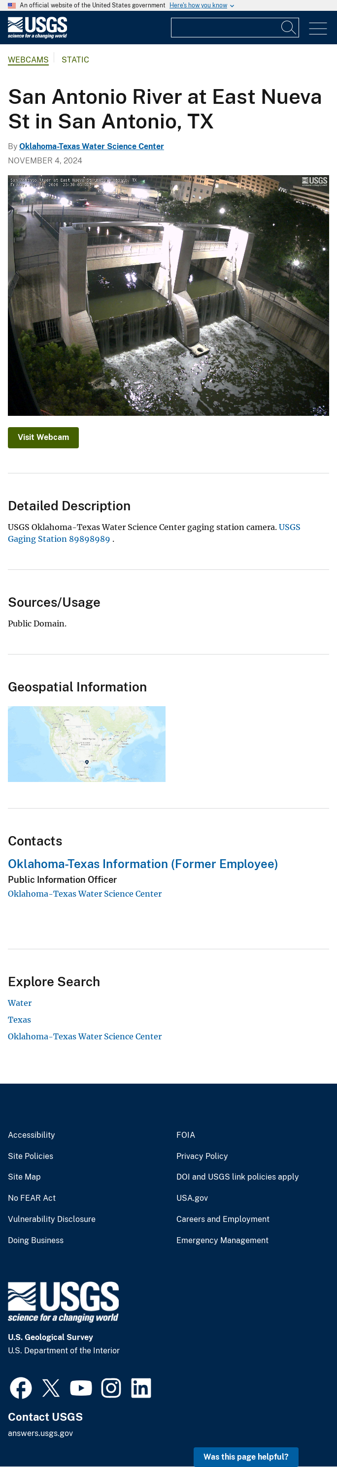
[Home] (37, 36)
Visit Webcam (43, 437)
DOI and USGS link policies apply (237, 1177)
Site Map (24, 1177)
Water (20, 1003)
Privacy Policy (202, 1156)
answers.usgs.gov (40, 1433)
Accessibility (31, 1135)
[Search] (289, 27)
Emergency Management (222, 1240)
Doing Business (36, 1240)
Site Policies (30, 1156)
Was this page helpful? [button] (246, 1457)
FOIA (185, 1135)
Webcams (28, 59)
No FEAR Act (32, 1198)
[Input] (235, 27)
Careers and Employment (223, 1219)
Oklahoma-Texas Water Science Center (91, 146)
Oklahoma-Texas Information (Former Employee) (143, 864)
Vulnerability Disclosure (52, 1219)
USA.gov (192, 1198)
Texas (19, 1020)
